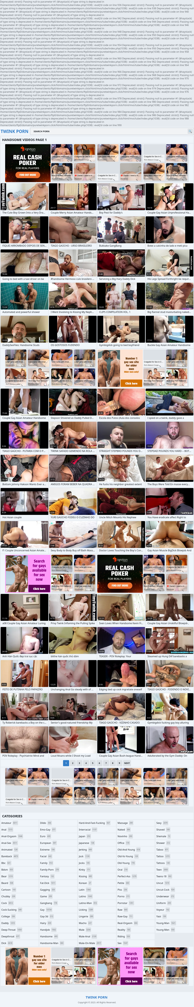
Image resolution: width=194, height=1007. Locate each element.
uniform (163, 903)
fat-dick (48, 883)
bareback (10, 856)
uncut (163, 883)
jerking (85, 849)
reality (124, 929)
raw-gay (125, 916)
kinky (85, 869)
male (85, 929)
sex (123, 943)
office (124, 843)
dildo (46, 823)
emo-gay (48, 829)
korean (85, 883)
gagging (48, 889)
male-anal (88, 936)
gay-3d (47, 916)
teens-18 (164, 876)
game (46, 896)
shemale (163, 836)
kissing (86, 876)
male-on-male (90, 943)
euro (45, 836)
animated (9, 849)
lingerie (86, 916)
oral (123, 869)
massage (125, 823)
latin (85, 889)
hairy (46, 923)
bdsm (7, 869)
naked (124, 829)
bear (7, 876)
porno (124, 896)
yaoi (161, 916)
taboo (162, 849)
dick (7, 943)
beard (7, 883)
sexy (162, 823)
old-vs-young (128, 856)
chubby (8, 896)
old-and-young (129, 849)
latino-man (88, 903)
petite (124, 883)
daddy (8, 923)
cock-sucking (11, 909)
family (46, 863)
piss (123, 889)
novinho (125, 836)
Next (127, 763)
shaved (163, 829)
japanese (87, 843)
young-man (166, 923)
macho (85, 923)
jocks (84, 863)
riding (124, 936)
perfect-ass (127, 876)
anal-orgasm (12, 836)
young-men (165, 929)
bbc (6, 863)
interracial (88, 829)
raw (123, 909)
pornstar (126, 903)
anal (7, 829)
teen (162, 869)
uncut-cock (165, 889)
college (8, 916)
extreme (47, 849)
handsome (49, 936)
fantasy (47, 876)
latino (86, 896)
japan (85, 836)
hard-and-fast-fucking (94, 823)
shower (163, 843)
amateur (9, 823)
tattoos (163, 863)
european (48, 843)
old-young (126, 863)
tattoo (163, 856)
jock (84, 856)
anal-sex (9, 843)
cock (7, 903)
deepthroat (10, 936)
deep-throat (11, 929)
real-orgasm (128, 923)
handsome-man (52, 943)
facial (46, 856)
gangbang (49, 903)
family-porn (49, 869)
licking (86, 909)
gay (46, 909)
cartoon (8, 889)
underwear (165, 896)
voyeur (163, 909)
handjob (48, 929)
